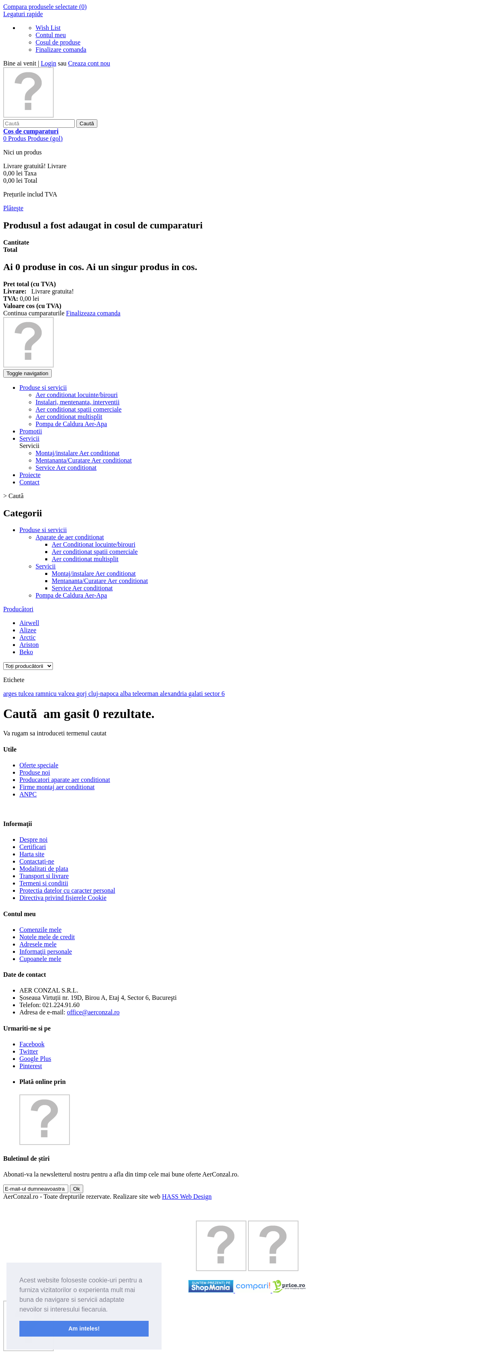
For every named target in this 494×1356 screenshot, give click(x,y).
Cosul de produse (58, 42)
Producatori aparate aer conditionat (64, 779)
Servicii (46, 566)
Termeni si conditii (43, 883)
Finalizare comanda (61, 49)
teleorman (146, 693)
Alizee (27, 630)
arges (10, 693)
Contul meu (51, 35)
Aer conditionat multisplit (85, 558)
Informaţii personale (45, 951)
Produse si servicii (43, 529)
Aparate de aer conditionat (70, 537)
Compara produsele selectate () (45, 6)
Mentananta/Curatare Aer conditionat (84, 460)
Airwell (29, 622)
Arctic (27, 637)
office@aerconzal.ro (93, 1012)
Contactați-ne (36, 861)
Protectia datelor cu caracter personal (67, 890)
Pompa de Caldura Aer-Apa (71, 595)
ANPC (28, 794)
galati (197, 693)
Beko (26, 651)
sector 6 (214, 693)
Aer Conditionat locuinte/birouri (93, 544)
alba (126, 693)
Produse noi (34, 772)
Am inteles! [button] (84, 1328)
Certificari (32, 846)
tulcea (26, 693)
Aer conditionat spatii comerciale (95, 551)
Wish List (48, 27)
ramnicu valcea (56, 693)
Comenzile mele (40, 929)
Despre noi (33, 839)
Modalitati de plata (43, 868)
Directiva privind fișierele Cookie (62, 897)
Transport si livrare (44, 875)
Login (48, 63)
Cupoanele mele (40, 958)
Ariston (29, 644)
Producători (18, 609)
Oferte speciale (38, 765)
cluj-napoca (104, 693)
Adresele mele (38, 944)
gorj (82, 693)
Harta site (31, 854)
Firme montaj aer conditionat (57, 787)
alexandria (174, 693)
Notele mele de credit (47, 937)
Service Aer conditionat (66, 467)
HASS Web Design (187, 1196)
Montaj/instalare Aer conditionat (78, 453)
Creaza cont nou (89, 63)
